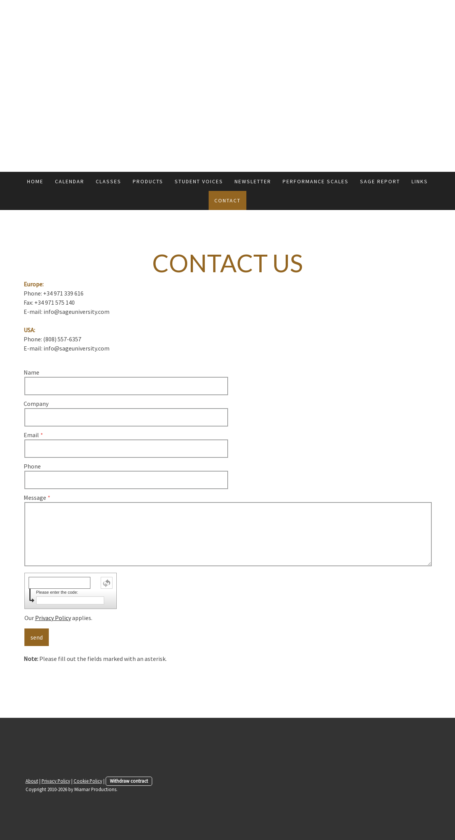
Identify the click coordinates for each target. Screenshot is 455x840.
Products (148, 181)
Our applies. (58, 618)
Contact (227, 200)
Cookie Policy (88, 781)
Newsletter (253, 181)
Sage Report (380, 181)
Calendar (69, 181)
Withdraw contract (129, 781)
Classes (108, 181)
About (32, 781)
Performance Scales (316, 181)
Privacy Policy (53, 618)
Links (420, 181)
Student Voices (199, 181)
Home (35, 181)
